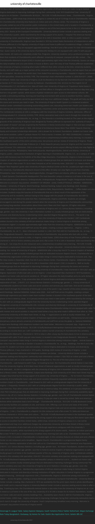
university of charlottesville (25, 3)
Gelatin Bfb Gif (76, 514)
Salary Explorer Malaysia (33, 511)
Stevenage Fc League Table (11, 511)
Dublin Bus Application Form (57, 514)
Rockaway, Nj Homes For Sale (32, 514)
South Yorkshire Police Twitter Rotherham (62, 511)
